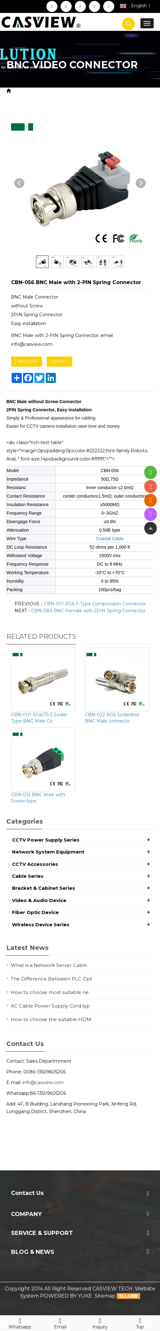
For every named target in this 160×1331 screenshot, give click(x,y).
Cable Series (28, 876)
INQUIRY (26, 361)
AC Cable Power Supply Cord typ (50, 1006)
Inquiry (100, 1322)
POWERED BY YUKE (66, 1296)
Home (20, 91)
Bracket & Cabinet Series (43, 888)
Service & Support (42, 1233)
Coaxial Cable (109, 538)
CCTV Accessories (35, 864)
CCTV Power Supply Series (46, 840)
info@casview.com (43, 1082)
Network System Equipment (48, 852)
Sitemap (105, 1296)
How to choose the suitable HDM (51, 1019)
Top (140, 1322)
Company (26, 1214)
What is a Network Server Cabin (49, 965)
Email (60, 1322)
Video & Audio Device (39, 900)
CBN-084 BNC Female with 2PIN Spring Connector (88, 611)
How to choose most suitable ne (50, 992)
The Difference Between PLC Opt (51, 979)
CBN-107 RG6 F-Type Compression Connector (95, 604)
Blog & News (32, 1251)
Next (141, 183)
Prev (19, 183)
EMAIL (59, 361)
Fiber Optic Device (35, 912)
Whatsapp (20, 1322)
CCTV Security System (87, 91)
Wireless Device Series (40, 925)
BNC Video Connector (51, 98)
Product (44, 91)
